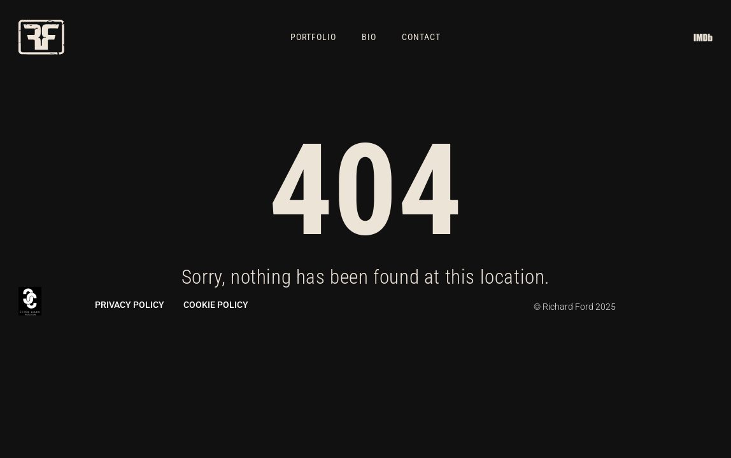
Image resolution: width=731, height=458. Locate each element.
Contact (421, 37)
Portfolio (313, 37)
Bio (369, 37)
